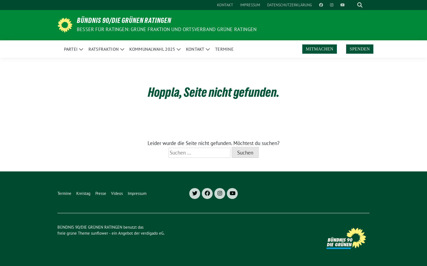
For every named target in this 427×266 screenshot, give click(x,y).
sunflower (99, 233)
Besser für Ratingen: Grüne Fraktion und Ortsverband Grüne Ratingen (167, 29)
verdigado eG (152, 233)
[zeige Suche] (360, 5)
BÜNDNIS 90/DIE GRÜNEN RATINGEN (124, 21)
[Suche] (352, 5)
